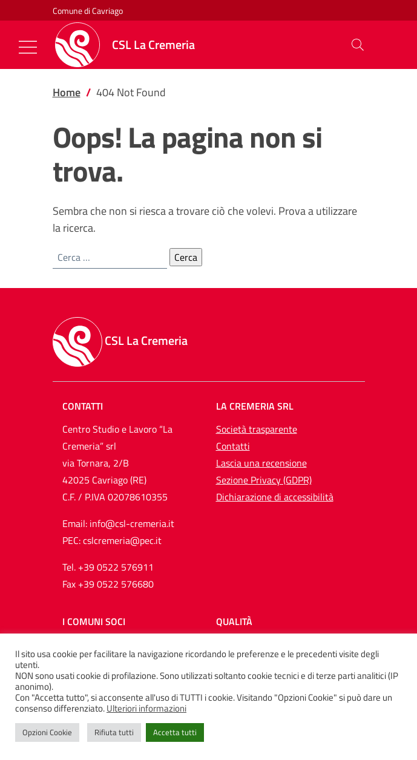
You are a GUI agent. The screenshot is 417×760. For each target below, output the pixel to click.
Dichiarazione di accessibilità (274, 497)
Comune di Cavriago (88, 10)
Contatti (233, 446)
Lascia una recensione (261, 463)
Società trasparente (256, 429)
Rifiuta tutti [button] (114, 732)
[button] (357, 45)
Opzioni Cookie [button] (47, 732)
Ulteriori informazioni (146, 708)
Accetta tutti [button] (175, 732)
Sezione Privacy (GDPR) (264, 480)
